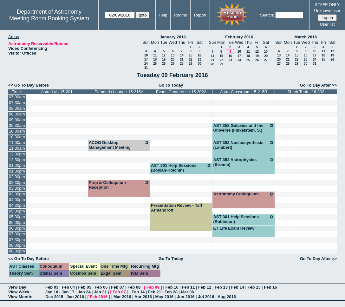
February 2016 (239, 37)
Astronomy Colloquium (243, 194)
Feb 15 (253, 287)
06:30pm (17, 228)
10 (146, 55)
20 (172, 59)
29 (190, 63)
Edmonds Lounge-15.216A (119, 91)
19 (164, 59)
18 (155, 59)
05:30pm (17, 216)
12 (164, 55)
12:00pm (17, 154)
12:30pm (17, 159)
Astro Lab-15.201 (57, 91)
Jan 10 (51, 292)
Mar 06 (187, 292)
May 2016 (164, 296)
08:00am (17, 108)
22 (190, 59)
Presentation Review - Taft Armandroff (176, 207)
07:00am (17, 97)
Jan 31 (100, 292)
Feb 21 (154, 292)
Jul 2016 (206, 296)
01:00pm (17, 165)
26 (164, 63)
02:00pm (17, 176)
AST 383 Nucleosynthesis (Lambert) (243, 145)
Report (200, 15)
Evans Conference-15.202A (181, 91)
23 (199, 59)
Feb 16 (270, 287)
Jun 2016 (186, 296)
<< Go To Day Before (28, 85)
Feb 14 (237, 287)
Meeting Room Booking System (49, 18)
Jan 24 (84, 292)
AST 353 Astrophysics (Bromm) (243, 162)
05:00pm (17, 211)
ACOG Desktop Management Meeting (119, 145)
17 (146, 59)
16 (199, 55)
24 (146, 63)
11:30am (17, 148)
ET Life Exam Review (233, 228)
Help (163, 15)
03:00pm (17, 188)
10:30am (17, 136)
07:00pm (17, 234)
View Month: (20, 296)
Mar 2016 (122, 296)
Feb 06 (100, 287)
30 (199, 63)
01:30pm (17, 171)
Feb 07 (117, 287)
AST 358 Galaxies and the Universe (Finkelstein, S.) (243, 128)
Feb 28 (171, 292)
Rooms (180, 15)
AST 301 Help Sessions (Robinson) (243, 219)
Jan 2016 (75, 296)
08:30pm (17, 251)
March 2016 (305, 37)
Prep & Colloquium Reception (119, 185)
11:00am (17, 142)
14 (181, 55)
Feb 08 (133, 287)
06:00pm (17, 222)
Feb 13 (221, 287)
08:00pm (17, 245)
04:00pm (17, 199)
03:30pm (17, 194)
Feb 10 (171, 287)
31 (146, 67)
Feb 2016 (99, 296)
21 (181, 59)
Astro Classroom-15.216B (243, 91)
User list (327, 24)
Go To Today (171, 85)
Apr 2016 (143, 296)
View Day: (18, 287)
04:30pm (17, 205)
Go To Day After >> (318, 85)
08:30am (17, 114)
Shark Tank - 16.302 (305, 91)
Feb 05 (84, 287)
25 (155, 63)
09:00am (17, 119)
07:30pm (17, 239)
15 (190, 55)
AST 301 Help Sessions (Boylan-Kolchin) (181, 168)
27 (172, 63)
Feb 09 (152, 287)
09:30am (17, 125)
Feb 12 (204, 287)
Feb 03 (51, 287)
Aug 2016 (227, 296)
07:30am (17, 102)
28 (181, 63)
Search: (267, 15)
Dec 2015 (54, 296)
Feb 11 (188, 287)
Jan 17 (68, 292)
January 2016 (173, 37)
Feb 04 (68, 287)
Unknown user (327, 10)
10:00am (17, 131)
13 (172, 55)
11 (155, 55)
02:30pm (17, 182)
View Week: (19, 292)
